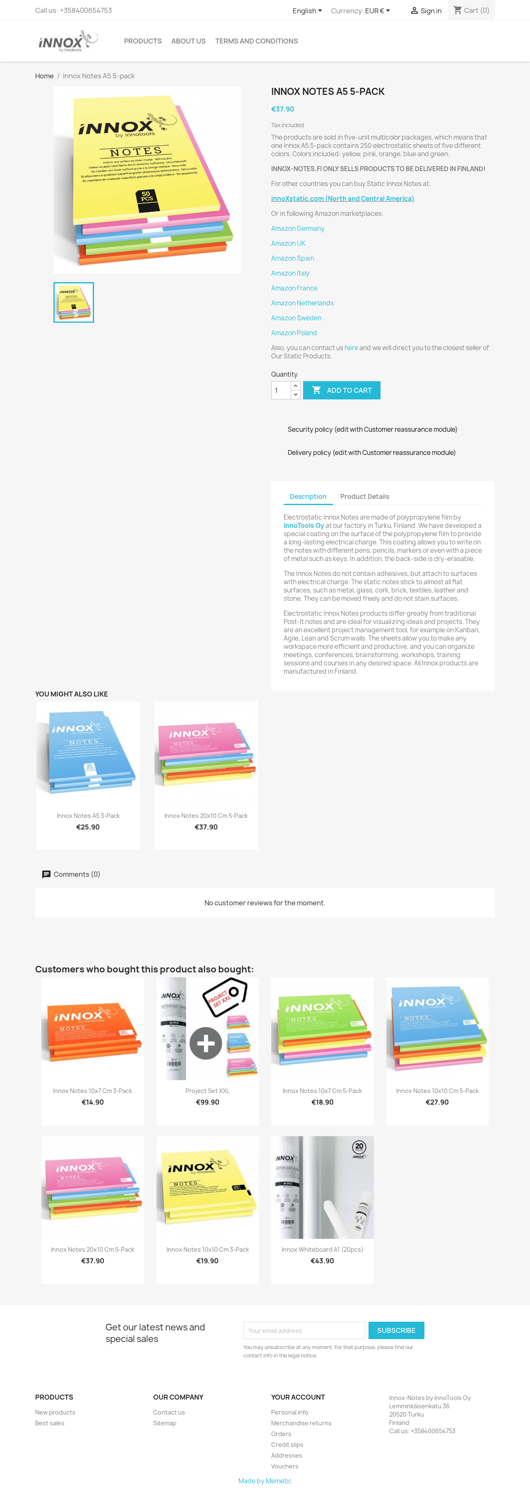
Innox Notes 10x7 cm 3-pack (92, 1091)
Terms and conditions (256, 41)
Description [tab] (308, 496)
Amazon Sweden (296, 318)
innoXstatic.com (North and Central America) (342, 198)
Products (143, 41)
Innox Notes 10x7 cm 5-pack (322, 1091)
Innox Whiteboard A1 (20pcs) (323, 1249)
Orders (281, 1434)
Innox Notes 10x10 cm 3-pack (207, 1249)
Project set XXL (207, 1091)
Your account (298, 1397)
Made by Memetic (265, 1481)
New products (55, 1412)
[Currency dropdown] (379, 11)
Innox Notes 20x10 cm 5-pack (206, 816)
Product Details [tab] (364, 496)
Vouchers (285, 1466)
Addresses (286, 1455)
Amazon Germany (298, 228)
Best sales (50, 1423)
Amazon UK (288, 243)
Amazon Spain (292, 258)
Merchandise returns (301, 1423)
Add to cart (342, 390)
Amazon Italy (290, 273)
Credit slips (287, 1444)
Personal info (289, 1412)
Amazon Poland (294, 333)
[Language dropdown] (309, 11)
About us (188, 41)
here (351, 347)
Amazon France (294, 288)
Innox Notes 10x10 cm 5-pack (437, 1091)
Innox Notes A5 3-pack (88, 816)
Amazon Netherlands (302, 303)
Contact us (169, 1412)
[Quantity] (281, 390)
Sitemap (164, 1423)
